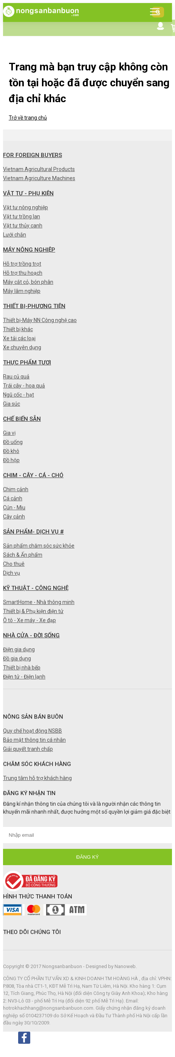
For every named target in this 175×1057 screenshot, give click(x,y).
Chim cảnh (15, 489)
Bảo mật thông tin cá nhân (34, 740)
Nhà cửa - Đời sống (31, 635)
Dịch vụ (11, 573)
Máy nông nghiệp (29, 249)
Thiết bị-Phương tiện (34, 306)
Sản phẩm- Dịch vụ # (33, 531)
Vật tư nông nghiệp (25, 207)
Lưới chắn (14, 235)
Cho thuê (14, 564)
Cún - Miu (14, 507)
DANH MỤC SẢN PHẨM (157, 13)
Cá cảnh (12, 498)
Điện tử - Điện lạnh (24, 677)
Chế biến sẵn (22, 419)
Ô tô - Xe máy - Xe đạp (29, 620)
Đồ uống (13, 442)
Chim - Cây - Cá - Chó (33, 475)
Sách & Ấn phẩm (22, 555)
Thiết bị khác (18, 329)
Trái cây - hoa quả (24, 386)
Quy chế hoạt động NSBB (32, 731)
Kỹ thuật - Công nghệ (35, 588)
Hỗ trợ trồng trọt (22, 264)
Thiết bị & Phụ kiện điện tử (33, 611)
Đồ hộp (11, 460)
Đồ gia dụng (17, 658)
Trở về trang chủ (28, 118)
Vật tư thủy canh (22, 226)
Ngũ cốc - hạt (18, 395)
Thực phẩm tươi (27, 362)
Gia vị (9, 433)
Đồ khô (11, 451)
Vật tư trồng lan (21, 216)
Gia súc (11, 404)
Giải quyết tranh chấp (28, 749)
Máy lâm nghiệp (21, 291)
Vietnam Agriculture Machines (39, 178)
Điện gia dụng (19, 649)
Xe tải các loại (19, 338)
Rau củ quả (16, 377)
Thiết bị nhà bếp (21, 668)
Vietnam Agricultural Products (39, 169)
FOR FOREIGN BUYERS (32, 155)
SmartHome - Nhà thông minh (38, 602)
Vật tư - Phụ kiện (28, 193)
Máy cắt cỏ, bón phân (28, 282)
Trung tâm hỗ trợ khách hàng (37, 778)
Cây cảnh (14, 517)
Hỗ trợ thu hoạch (22, 273)
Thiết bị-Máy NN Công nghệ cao (40, 320)
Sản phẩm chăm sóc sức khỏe (38, 546)
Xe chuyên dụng (22, 347)
